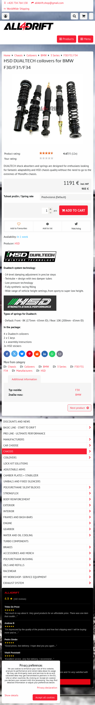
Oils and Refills (48, 565)
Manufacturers (24, 370)
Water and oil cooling (48, 535)
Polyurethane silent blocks (48, 487)
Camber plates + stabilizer (21, 475)
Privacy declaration (47, 687)
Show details (11, 695)
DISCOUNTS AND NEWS (16, 421)
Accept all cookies (45, 697)
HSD (43, 370)
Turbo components (15, 541)
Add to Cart (73, 210)
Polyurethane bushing (48, 559)
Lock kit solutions (16, 463)
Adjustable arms (14, 469)
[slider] (46, 153)
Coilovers (29, 366)
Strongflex (48, 493)
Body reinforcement (48, 499)
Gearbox (48, 529)
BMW (46, 366)
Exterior (48, 505)
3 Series (61, 366)
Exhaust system (48, 583)
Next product (79, 408)
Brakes (48, 547)
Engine (48, 523)
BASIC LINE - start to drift (48, 427)
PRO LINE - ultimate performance (24, 433)
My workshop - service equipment (48, 577)
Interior (48, 511)
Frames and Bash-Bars (48, 517)
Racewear (48, 571)
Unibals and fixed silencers (22, 481)
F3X (77, 390)
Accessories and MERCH (48, 553)
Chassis (12, 366)
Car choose (48, 445)
